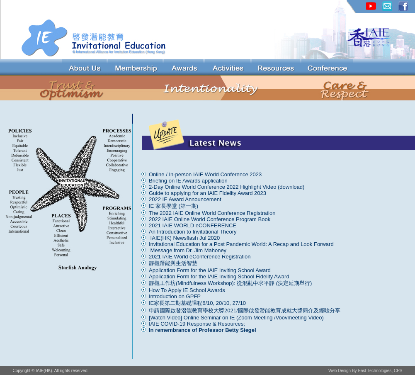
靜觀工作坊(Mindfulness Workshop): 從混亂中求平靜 (211, 283)
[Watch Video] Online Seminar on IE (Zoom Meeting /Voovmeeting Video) (236, 317)
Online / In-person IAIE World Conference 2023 (205, 174)
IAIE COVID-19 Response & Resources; (197, 324)
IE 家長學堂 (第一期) (173, 206)
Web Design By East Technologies (360, 370)
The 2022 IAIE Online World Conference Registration (212, 213)
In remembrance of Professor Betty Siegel (202, 330)
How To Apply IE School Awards (187, 290)
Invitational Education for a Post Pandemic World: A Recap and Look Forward (241, 244)
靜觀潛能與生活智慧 (173, 263)
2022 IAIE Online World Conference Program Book (209, 219)
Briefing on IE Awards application (188, 181)
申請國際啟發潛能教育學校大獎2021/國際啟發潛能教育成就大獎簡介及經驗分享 (244, 310)
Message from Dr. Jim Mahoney (188, 250)
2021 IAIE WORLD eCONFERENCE (192, 225)
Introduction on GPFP (175, 296)
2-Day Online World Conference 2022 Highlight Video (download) (226, 187)
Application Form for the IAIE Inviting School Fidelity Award (219, 276)
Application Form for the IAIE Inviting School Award (210, 270)
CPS (398, 370)
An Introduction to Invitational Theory (193, 232)
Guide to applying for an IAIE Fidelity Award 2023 (207, 193)
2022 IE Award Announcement (185, 199)
